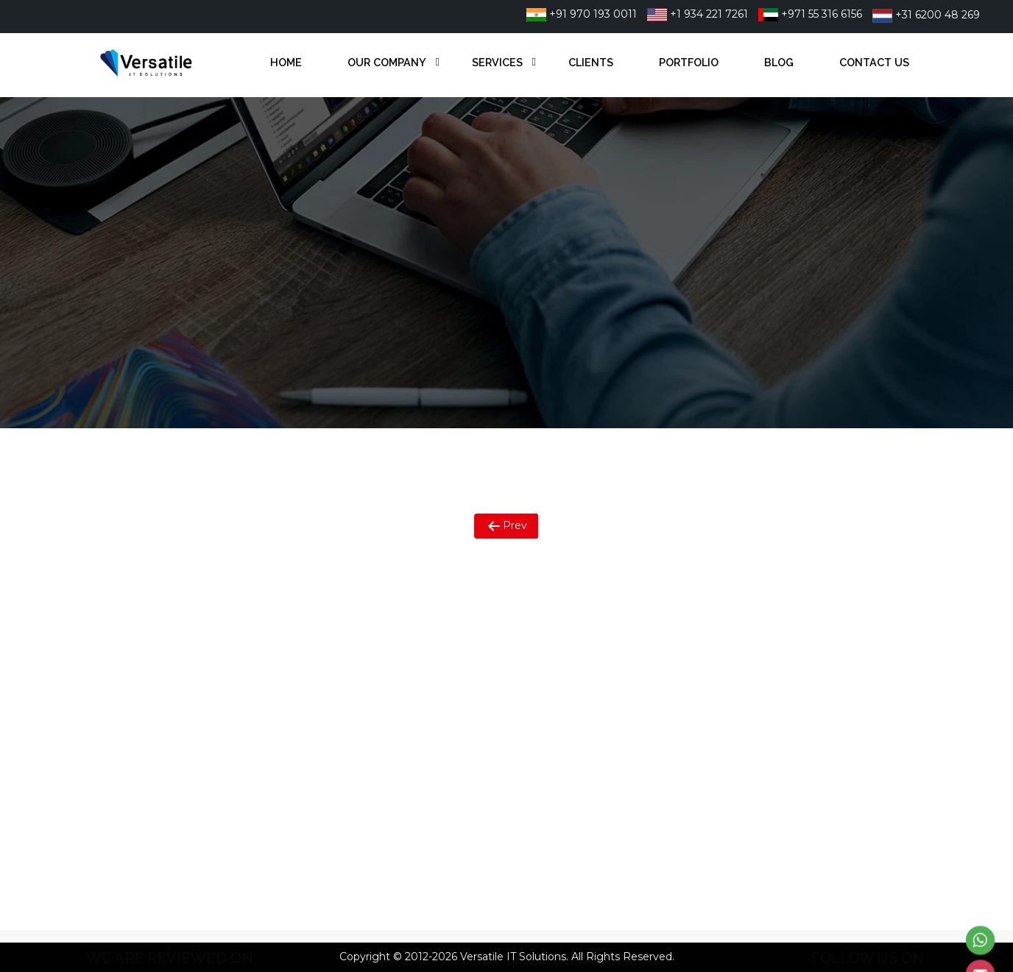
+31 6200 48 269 (926, 14)
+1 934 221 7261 (697, 14)
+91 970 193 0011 (581, 14)
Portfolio (689, 62)
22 (643, 626)
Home (286, 62)
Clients (590, 62)
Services (497, 62)
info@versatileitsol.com (605, 703)
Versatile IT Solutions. (514, 956)
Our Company (386, 62)
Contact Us (874, 62)
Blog (779, 62)
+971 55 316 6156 (810, 14)
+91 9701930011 (586, 626)
